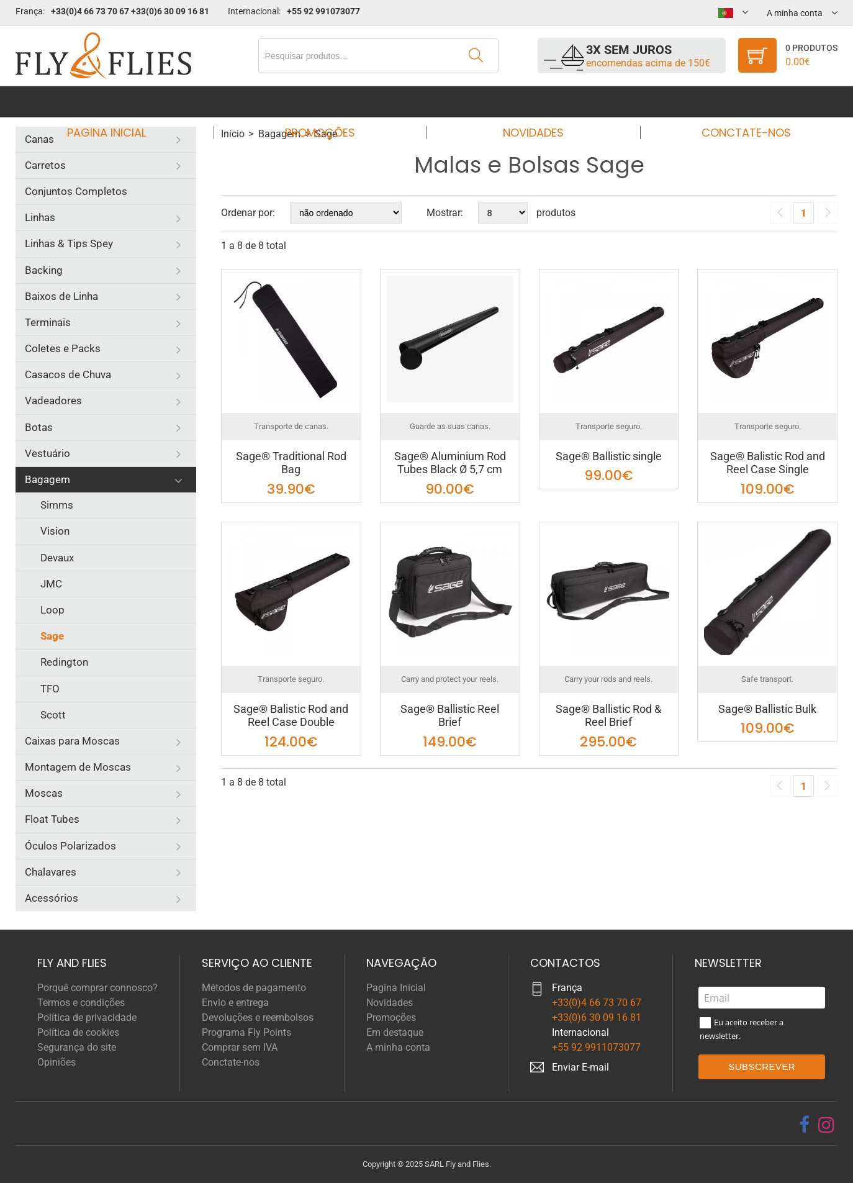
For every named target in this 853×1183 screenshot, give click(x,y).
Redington (64, 662)
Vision (55, 531)
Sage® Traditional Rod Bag (291, 463)
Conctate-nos (735, 101)
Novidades (529, 101)
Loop (52, 610)
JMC (51, 584)
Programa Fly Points (246, 1032)
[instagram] (826, 1124)
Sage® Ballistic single (609, 456)
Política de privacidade (87, 1017)
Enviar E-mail (580, 1067)
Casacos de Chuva (68, 374)
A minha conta (398, 1047)
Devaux (57, 557)
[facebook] (804, 1124)
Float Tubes (52, 819)
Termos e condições (81, 1002)
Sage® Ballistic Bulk (767, 708)
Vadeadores (53, 400)
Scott (53, 715)
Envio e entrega (235, 1002)
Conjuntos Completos (76, 191)
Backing (44, 270)
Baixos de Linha (61, 296)
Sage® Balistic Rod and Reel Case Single (767, 463)
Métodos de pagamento (254, 988)
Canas (39, 139)
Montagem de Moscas (78, 767)
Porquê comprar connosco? (97, 988)
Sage (52, 636)
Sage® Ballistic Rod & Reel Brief (608, 715)
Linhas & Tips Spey (69, 243)
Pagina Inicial (118, 101)
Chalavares (50, 872)
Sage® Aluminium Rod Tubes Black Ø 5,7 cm (450, 463)
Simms (56, 505)
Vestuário (47, 453)
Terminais (48, 322)
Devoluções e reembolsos (258, 1017)
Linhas (40, 217)
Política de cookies (78, 1032)
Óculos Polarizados (70, 846)
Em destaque (394, 1032)
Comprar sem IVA (240, 1047)
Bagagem (47, 479)
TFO (50, 688)
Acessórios (51, 898)
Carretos (45, 165)
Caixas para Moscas (72, 741)
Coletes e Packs (63, 348)
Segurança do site (76, 1047)
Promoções (324, 101)
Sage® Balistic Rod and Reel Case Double (290, 715)
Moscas (44, 793)
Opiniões (56, 1062)
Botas (39, 427)
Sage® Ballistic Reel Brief (449, 715)
